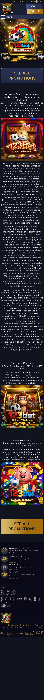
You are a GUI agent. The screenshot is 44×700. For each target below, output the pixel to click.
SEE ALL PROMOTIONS (22, 76)
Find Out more (14, 569)
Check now (13, 563)
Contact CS (13, 554)
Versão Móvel (20, 634)
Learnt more (13, 578)
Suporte (39, 633)
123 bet (40, 627)
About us (39, 625)
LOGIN (34, 6)
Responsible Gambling (18, 625)
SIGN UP (35, 11)
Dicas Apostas (10, 634)
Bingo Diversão (29, 634)
